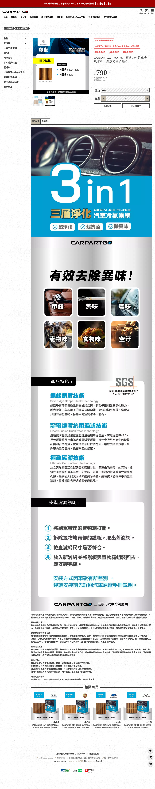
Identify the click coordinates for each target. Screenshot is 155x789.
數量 (97, 98)
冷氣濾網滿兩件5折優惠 (104, 41)
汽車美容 (34, 17)
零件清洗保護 (47, 17)
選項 (97, 90)
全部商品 (9, 28)
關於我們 (81, 754)
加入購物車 (136, 106)
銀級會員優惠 (100, 52)
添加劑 (23, 17)
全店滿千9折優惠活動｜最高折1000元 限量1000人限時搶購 (117, 46)
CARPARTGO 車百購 (75, 761)
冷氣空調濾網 (94, 17)
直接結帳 (107, 106)
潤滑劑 (59, 17)
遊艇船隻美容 (10, 77)
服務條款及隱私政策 (65, 754)
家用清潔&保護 (110, 17)
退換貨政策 (94, 754)
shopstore (91, 761)
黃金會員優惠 (114, 52)
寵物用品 (8, 87)
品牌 (6, 17)
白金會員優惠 (128, 52)
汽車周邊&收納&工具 (75, 17)
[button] (36, 66)
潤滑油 (14, 17)
